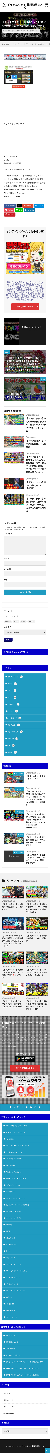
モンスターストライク (13, 1218)
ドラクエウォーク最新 (13, 1159)
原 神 (7, 1251)
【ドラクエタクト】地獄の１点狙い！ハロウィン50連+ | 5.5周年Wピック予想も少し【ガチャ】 (36, 908)
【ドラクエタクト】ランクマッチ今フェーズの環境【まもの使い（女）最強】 (12, 1004)
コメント (8, 533)
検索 (7, 639)
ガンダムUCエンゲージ (13, 1152)
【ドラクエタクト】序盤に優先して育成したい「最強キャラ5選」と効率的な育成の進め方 (36, 504)
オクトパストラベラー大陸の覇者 (17, 1205)
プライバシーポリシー (13, 1355)
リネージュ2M (10, 1244)
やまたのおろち (15, 731)
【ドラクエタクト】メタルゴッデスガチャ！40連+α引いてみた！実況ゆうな (36, 972)
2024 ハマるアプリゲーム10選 (16, 1126)
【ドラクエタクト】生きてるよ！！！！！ (35, 777)
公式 (11, 745)
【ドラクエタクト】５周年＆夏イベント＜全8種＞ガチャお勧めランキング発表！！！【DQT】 (37, 1005)
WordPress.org (8, 1413)
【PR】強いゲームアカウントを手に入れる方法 (22, 1375)
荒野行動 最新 (10, 1165)
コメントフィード (9, 1407)
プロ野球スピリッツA (13, 1211)
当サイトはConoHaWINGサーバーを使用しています (24, 1362)
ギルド (16, 621)
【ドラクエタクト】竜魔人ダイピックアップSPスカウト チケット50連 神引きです (35, 859)
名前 (6, 558)
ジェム (23, 621)
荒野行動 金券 (10, 1310)
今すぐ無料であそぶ (25, 306)
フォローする (32, 331)
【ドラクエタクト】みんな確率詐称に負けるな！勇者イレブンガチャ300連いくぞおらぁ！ (36, 424)
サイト (6, 580)
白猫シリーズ (10, 1258)
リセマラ (22, 31)
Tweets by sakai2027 (12, 163)
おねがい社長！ (11, 1238)
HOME (6, 44)
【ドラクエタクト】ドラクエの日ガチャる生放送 (36, 444)
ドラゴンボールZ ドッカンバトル (17, 1145)
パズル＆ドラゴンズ (12, 1277)
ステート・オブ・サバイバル (15, 1178)
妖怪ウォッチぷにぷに (13, 1172)
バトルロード (14, 718)
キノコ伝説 (9, 1139)
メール (7, 569)
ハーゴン (12, 711)
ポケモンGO (9, 1304)
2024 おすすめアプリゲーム (15, 1132)
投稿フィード (8, 1400)
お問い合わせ (10, 1349)
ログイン (6, 1394)
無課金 (12, 752)
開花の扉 (8, 621)
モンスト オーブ (11, 1317)
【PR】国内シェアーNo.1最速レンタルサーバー (22, 1368)
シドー (11, 697)
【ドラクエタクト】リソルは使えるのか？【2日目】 (36, 485)
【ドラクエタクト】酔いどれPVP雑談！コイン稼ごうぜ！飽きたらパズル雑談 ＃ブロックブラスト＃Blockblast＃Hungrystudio (35, 821)
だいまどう (13, 704)
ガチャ (12, 683)
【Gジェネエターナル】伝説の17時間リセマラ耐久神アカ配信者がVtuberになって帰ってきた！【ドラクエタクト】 (12, 941)
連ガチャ (31, 621)
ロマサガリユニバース (13, 1264)
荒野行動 (8, 1225)
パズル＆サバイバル (12, 1185)
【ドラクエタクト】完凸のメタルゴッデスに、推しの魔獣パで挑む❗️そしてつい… (12, 974)
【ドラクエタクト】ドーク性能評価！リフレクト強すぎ (36, 938)
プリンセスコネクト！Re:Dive (16, 1271)
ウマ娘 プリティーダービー (15, 1198)
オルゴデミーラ (15, 676)
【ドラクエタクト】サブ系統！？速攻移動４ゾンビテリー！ (12, 906)
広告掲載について (11, 1342)
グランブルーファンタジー (15, 1291)
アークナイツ (10, 1192)
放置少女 (8, 1231)
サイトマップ (10, 1335)
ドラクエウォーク (11, 1284)
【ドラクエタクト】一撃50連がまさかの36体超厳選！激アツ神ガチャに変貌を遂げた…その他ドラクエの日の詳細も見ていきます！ (36, 464)
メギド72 (8, 1297)
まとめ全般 (13, 725)
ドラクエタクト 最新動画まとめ (25, 6)
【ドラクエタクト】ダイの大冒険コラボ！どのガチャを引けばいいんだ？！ (35, 841)
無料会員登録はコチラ (25, 1068)
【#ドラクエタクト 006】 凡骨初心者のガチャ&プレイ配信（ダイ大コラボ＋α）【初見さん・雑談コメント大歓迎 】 (35, 798)
